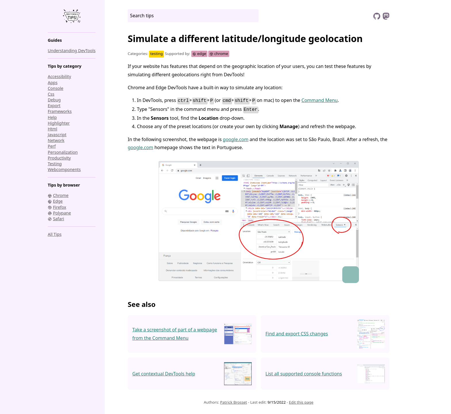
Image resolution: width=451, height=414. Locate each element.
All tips (55, 234)
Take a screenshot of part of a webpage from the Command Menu (174, 332)
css (51, 94)
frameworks (60, 111)
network (56, 140)
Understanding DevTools (71, 50)
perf (52, 146)
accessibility (59, 76)
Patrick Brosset (233, 401)
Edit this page (301, 401)
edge (199, 53)
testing (55, 163)
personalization (63, 152)
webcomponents (64, 169)
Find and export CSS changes (296, 332)
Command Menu (319, 100)
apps (53, 82)
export (54, 105)
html (52, 129)
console (55, 88)
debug (54, 99)
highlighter (59, 123)
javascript (57, 134)
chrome (218, 53)
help (52, 117)
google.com (236, 138)
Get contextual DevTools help (163, 372)
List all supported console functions (303, 372)
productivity (59, 158)
